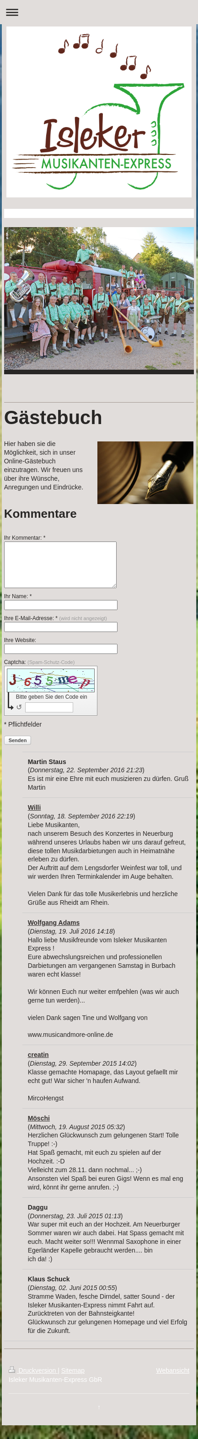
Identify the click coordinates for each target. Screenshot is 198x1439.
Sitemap (73, 1370)
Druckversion (33, 1370)
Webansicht (172, 1370)
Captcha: (39, 662)
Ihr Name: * (18, 596)
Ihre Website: (20, 640)
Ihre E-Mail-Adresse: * (55, 618)
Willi (34, 807)
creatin (38, 1054)
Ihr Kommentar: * (25, 538)
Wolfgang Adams (54, 922)
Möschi (39, 1118)
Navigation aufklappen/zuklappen (99, 12)
